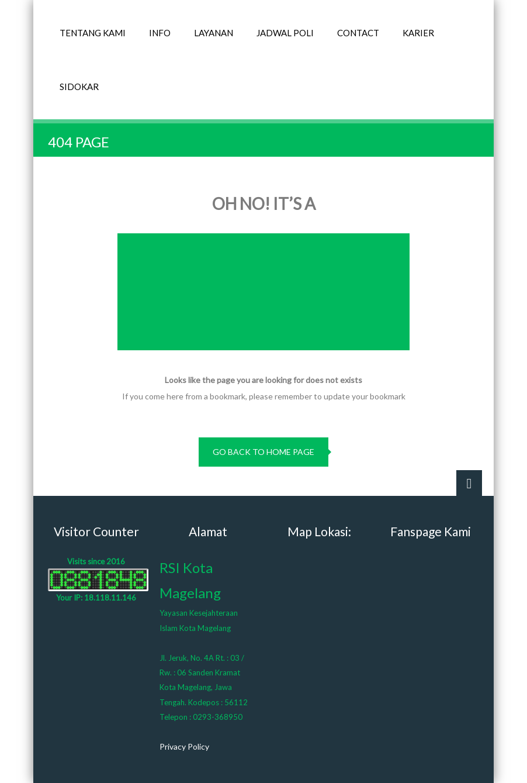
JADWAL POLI (285, 32)
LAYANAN (213, 32)
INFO (160, 32)
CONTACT (358, 32)
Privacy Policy (184, 746)
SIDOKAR (79, 86)
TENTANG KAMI (93, 32)
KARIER (418, 32)
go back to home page (263, 452)
